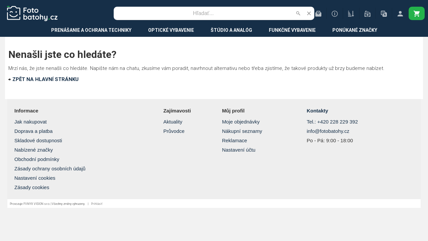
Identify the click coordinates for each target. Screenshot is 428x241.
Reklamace (234, 140)
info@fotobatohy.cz (328, 131)
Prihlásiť (96, 204)
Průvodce (173, 131)
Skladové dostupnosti (38, 140)
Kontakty (317, 110)
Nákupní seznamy (242, 131)
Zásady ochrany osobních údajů (50, 168)
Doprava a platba (33, 131)
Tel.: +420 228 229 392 (332, 122)
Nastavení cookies (35, 178)
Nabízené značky (33, 150)
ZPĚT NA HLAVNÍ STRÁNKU (45, 79)
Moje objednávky (241, 122)
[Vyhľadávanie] (203, 13)
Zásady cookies (31, 187)
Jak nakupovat (30, 122)
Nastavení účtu (238, 150)
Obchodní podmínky (36, 159)
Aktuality (172, 122)
